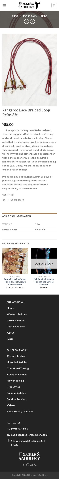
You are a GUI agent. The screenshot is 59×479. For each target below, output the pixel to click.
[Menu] (4, 5)
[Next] (56, 271)
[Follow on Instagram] (27, 464)
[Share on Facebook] (8, 200)
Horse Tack (29, 16)
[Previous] (2, 271)
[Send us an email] (31, 464)
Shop (15, 16)
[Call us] (35, 464)
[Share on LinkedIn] (23, 200)
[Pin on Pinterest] (19, 200)
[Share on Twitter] (12, 200)
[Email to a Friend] (15, 200)
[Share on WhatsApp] (4, 200)
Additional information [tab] (16, 216)
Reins (44, 16)
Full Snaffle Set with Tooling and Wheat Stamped (44, 282)
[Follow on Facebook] (24, 464)
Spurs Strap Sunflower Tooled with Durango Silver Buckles (15, 282)
